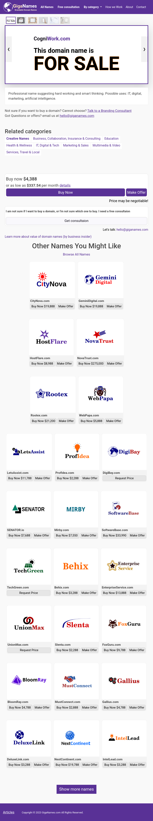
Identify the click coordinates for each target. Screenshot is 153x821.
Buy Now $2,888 (67, 707)
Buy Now (65, 192)
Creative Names (17, 138)
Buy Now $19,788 (67, 765)
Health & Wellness (19, 145)
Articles (8, 812)
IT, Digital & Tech (47, 145)
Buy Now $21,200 (43, 421)
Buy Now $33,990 (114, 535)
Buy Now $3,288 (67, 593)
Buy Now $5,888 (91, 421)
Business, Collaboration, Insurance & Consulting (66, 138)
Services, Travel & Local (22, 152)
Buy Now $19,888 (43, 306)
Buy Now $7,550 (67, 535)
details (65, 185)
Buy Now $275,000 (91, 363)
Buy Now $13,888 (114, 593)
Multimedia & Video (106, 145)
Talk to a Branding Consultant (109, 111)
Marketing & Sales (76, 145)
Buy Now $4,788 (20, 707)
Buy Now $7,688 (19, 535)
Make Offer (136, 192)
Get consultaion (77, 221)
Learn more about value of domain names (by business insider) (48, 237)
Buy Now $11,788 (19, 478)
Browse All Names (76, 254)
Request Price (124, 478)
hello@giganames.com (77, 116)
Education (111, 138)
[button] (93, 7)
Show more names (76, 789)
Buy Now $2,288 (68, 478)
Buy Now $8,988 (42, 363)
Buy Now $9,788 (115, 650)
